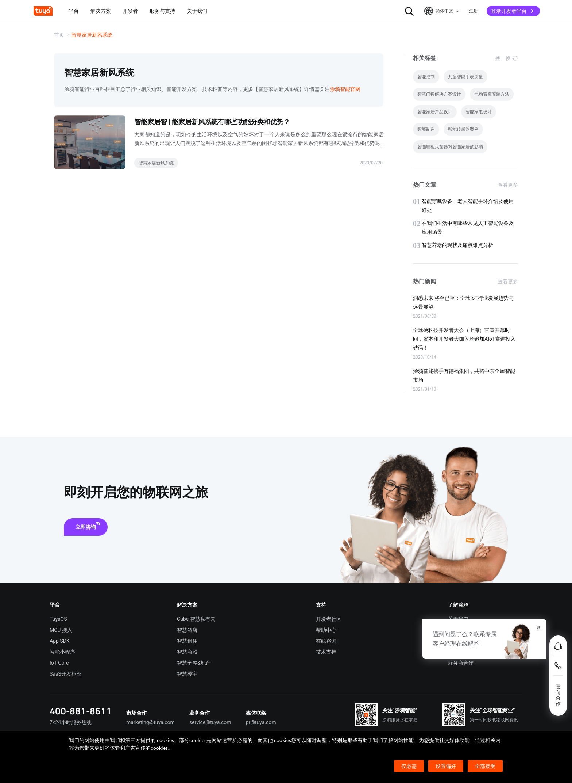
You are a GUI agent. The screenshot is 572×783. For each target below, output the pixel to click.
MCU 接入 (61, 630)
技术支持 (326, 652)
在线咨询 (326, 641)
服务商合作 (461, 663)
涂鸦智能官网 (345, 89)
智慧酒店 (187, 630)
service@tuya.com (210, 722)
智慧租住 (187, 641)
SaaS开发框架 (66, 674)
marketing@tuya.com (150, 722)
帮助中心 (326, 630)
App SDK (60, 641)
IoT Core (59, 663)
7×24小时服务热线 (71, 722)
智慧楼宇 (187, 674)
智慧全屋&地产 (194, 663)
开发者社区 (328, 619)
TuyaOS (58, 619)
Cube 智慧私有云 (196, 619)
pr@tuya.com (261, 722)
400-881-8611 (81, 711)
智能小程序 (62, 652)
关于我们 (458, 619)
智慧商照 (187, 652)
